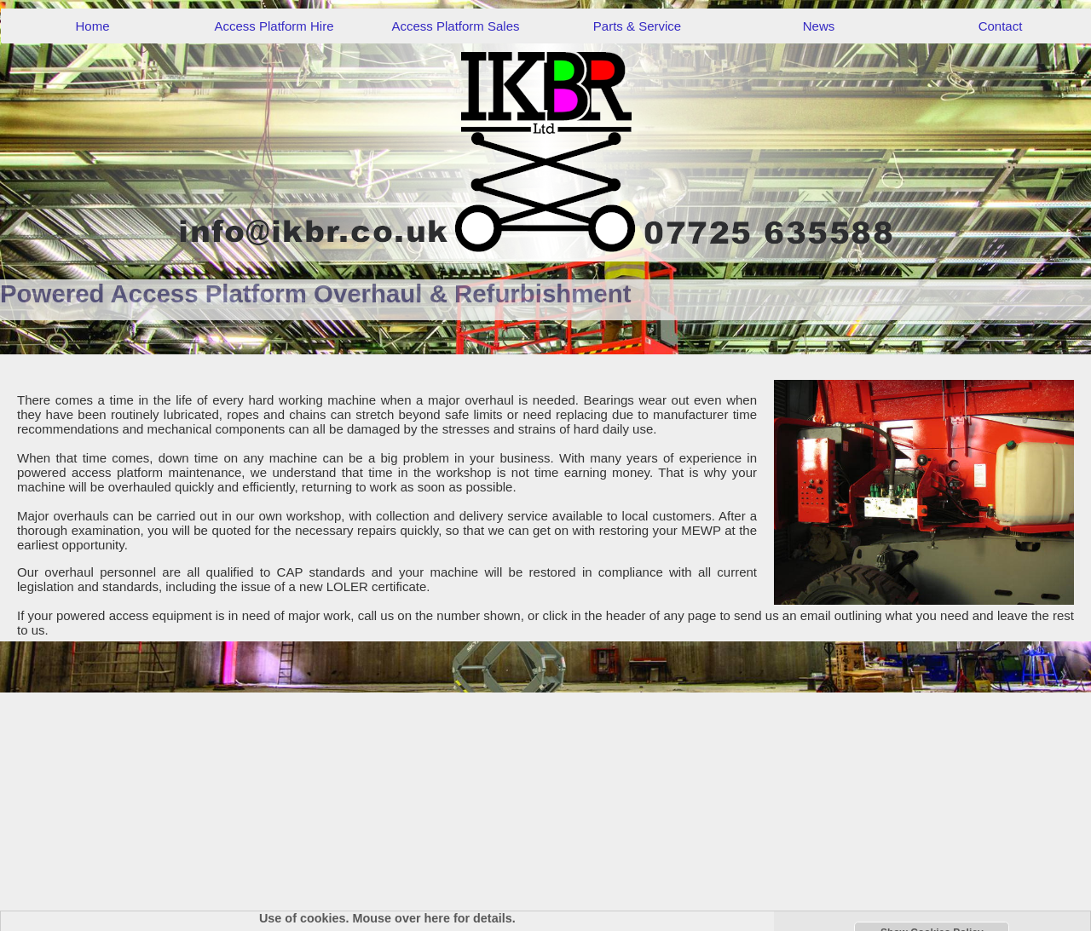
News (819, 26)
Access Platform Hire (273, 26)
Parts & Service (637, 26)
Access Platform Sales (455, 26)
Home (92, 26)
